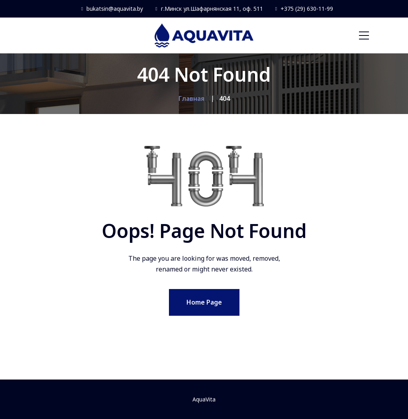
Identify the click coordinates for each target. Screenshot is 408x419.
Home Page (204, 302)
